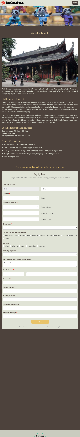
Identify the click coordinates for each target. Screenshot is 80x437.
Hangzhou (72, 235)
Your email (6, 279)
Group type (7, 224)
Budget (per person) (9, 251)
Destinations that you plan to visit (14, 232)
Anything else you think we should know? (17, 259)
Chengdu (45, 91)
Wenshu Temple (40, 264)
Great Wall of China (10, 235)
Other (6, 239)
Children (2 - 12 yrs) (47, 213)
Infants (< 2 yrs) (46, 219)
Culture (6, 246)
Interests (6, 243)
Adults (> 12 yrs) (46, 207)
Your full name (8, 270)
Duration (6, 194)
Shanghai (34, 235)
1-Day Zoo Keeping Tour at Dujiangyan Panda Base (23, 147)
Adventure (14, 246)
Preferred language (9, 313)
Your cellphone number (11, 304)
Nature (22, 246)
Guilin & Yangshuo (45, 235)
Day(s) (43, 198)
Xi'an (27, 235)
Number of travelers (9, 203)
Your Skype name (9, 296)
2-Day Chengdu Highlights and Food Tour (19, 144)
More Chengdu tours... (12, 156)
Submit (40, 322)
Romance (41, 246)
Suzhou (64, 235)
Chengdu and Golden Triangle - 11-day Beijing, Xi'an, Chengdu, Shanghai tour (33, 150)
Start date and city (9, 185)
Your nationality (8, 287)
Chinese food (31, 246)
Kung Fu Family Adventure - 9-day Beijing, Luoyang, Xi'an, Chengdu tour (31, 153)
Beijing (21, 235)
